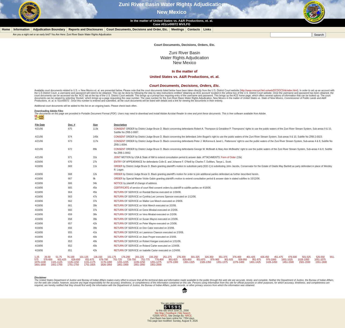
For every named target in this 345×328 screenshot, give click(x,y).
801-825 (173, 259)
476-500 (292, 257)
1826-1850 (106, 264)
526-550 (320, 257)
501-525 (306, 257)
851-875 (201, 259)
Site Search (184, 313)
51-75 (59, 257)
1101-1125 (56, 262)
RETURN (119, 192)
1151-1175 (89, 262)
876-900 (215, 259)
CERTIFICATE (121, 187)
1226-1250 (139, 262)
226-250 (153, 257)
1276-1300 (172, 262)
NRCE (163, 315)
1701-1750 (73, 264)
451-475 (278, 257)
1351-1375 (222, 262)
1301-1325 (188, 262)
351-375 (223, 257)
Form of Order (228, 157)
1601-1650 (40, 264)
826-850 (187, 259)
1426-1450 (271, 262)
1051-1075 (320, 259)
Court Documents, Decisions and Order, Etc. (137, 29)
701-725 (117, 259)
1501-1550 (304, 262)
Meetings (177, 29)
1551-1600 (321, 262)
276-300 (181, 257)
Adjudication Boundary (49, 29)
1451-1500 (288, 262)
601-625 (62, 259)
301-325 (195, 257)
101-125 (84, 257)
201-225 (139, 257)
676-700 (103, 259)
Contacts (193, 29)
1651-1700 (56, 264)
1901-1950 (139, 264)
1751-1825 (89, 264)
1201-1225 (122, 262)
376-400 (237, 257)
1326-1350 (205, 262)
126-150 (97, 257)
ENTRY (118, 161)
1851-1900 (122, 264)
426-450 (264, 257)
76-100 (70, 257)
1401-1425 (255, 262)
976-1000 (271, 259)
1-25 (37, 257)
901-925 (228, 259)
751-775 (145, 259)
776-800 (159, 259)
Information (22, 29)
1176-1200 (106, 262)
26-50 (47, 257)
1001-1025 (287, 259)
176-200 (125, 257)
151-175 (112, 257)
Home (6, 29)
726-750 (131, 259)
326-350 (209, 257)
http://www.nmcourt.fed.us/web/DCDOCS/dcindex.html (269, 90)
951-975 (256, 259)
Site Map (159, 313)
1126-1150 (73, 262)
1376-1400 (238, 262)
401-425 (250, 257)
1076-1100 (40, 262)
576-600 (48, 259)
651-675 (89, 259)
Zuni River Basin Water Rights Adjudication (89, 34)
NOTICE (118, 183)
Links (207, 29)
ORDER (118, 166)
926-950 (242, 259)
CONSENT (119, 129)
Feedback (171, 313)
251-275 (167, 257)
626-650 (76, 259)
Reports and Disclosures (85, 29)
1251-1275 (156, 262)
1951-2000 (156, 264)
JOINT (117, 157)
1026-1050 (303, 259)
